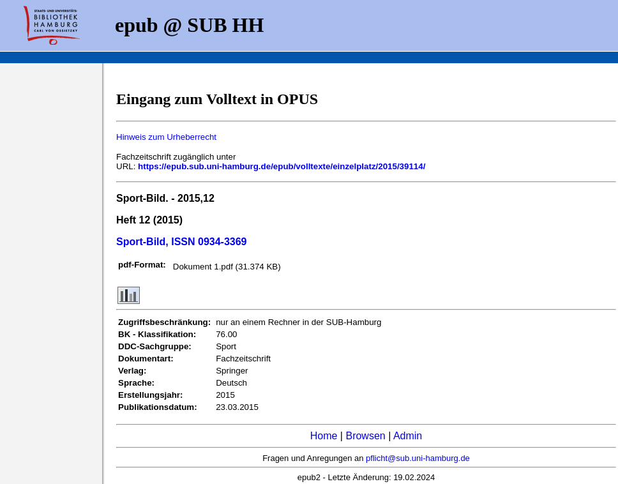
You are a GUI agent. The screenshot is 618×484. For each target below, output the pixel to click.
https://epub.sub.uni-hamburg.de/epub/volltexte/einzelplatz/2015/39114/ (281, 166)
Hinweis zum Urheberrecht (166, 137)
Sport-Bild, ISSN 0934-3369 (181, 241)
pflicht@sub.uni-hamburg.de (418, 458)
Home (324, 435)
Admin (407, 435)
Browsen (365, 435)
